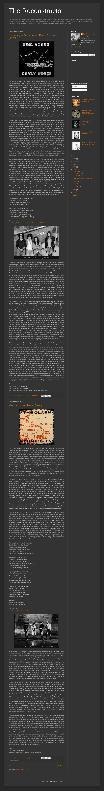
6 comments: (35, 758)
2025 (74, 159)
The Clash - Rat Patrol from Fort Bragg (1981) (88, 143)
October (77, 181)
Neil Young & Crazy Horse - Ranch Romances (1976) (26, 223)
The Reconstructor (36, 10)
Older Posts (60, 766)
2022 (74, 167)
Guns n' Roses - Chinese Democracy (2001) (87, 122)
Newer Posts (13, 766)
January (77, 186)
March (76, 184)
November (77, 171)
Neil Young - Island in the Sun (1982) (88, 100)
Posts (74, 86)
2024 (74, 161)
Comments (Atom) (22, 769)
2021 (74, 169)
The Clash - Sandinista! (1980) (25, 405)
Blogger (60, 781)
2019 (74, 192)
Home (37, 766)
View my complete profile (78, 47)
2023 (74, 164)
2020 (74, 190)
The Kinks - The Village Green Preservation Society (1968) (88, 113)
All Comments (77, 90)
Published (16, 760)
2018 (74, 195)
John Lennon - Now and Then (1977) (87, 132)
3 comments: (35, 395)
